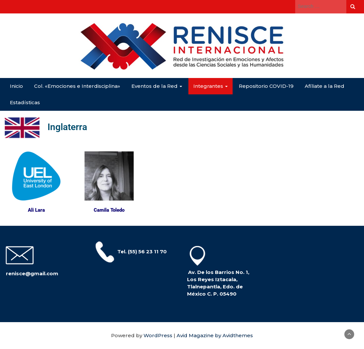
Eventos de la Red (156, 86)
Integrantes (210, 86)
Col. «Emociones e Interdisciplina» (77, 86)
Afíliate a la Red (324, 86)
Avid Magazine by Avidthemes (215, 335)
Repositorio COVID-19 (266, 86)
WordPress (158, 335)
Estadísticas (25, 102)
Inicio (16, 86)
